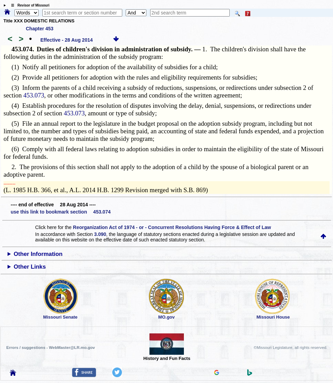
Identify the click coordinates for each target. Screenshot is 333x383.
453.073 (33, 95)
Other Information (38, 254)
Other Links (30, 266)
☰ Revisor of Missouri (29, 5)
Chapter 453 (39, 28)
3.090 (100, 234)
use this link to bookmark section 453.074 (61, 212)
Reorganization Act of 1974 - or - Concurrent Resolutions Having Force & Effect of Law (172, 227)
